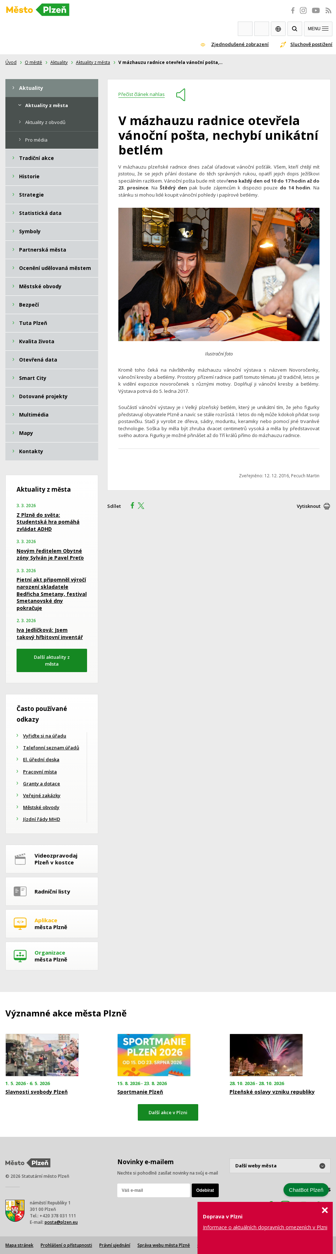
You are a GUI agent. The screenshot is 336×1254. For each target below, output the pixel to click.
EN (278, 29)
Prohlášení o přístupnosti (66, 1245)
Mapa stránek (19, 1245)
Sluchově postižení (311, 44)
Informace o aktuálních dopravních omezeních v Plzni (265, 1227)
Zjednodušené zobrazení (240, 44)
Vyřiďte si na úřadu (44, 735)
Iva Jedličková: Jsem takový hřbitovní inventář (50, 633)
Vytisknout (309, 506)
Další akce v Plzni (168, 1112)
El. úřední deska (41, 759)
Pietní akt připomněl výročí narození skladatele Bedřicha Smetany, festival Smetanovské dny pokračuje (52, 593)
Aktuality (59, 62)
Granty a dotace (41, 783)
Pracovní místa (40, 771)
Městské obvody (41, 807)
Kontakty (261, 29)
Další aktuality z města (52, 660)
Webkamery (245, 29)
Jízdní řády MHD (41, 819)
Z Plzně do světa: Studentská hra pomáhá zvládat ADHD (48, 521)
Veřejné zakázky (41, 795)
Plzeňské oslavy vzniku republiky (272, 1092)
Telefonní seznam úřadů (51, 747)
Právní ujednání (114, 1245)
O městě (33, 62)
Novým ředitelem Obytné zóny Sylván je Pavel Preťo (50, 554)
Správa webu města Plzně (163, 1245)
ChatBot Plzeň (306, 1190)
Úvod (11, 62)
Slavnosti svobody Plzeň (36, 1092)
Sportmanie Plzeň (140, 1092)
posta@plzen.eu (61, 1222)
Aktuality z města (93, 62)
